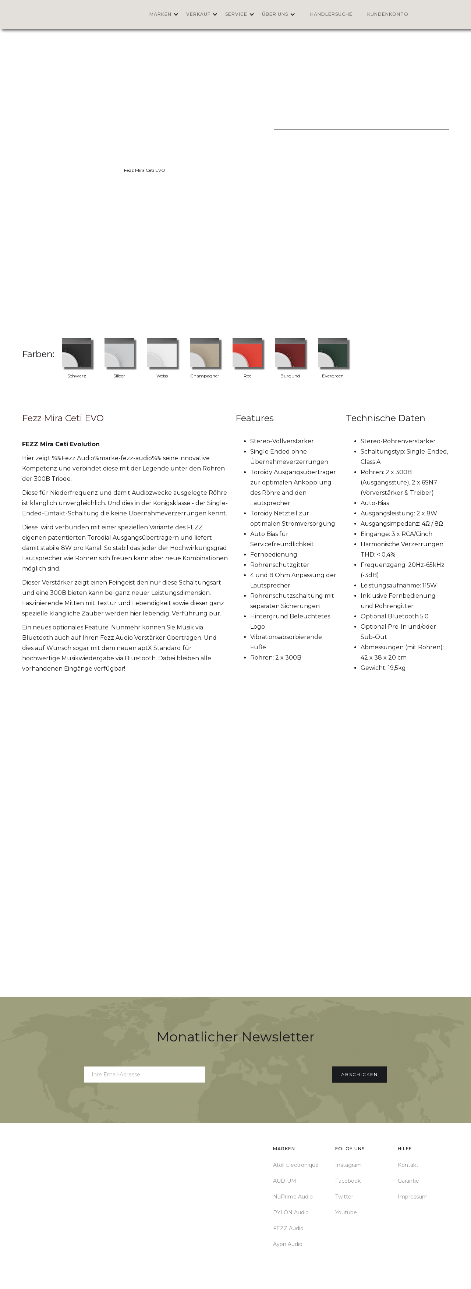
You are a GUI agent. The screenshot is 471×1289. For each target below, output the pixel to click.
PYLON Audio (291, 1212)
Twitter (344, 1196)
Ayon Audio (287, 1244)
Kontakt (408, 1165)
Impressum (413, 1196)
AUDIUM (284, 1181)
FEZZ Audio (288, 1228)
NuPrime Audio (293, 1196)
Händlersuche (331, 14)
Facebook (348, 1181)
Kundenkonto (387, 14)
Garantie (408, 1181)
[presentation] (269, 1073)
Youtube (346, 1212)
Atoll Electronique (296, 1165)
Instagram (348, 1165)
